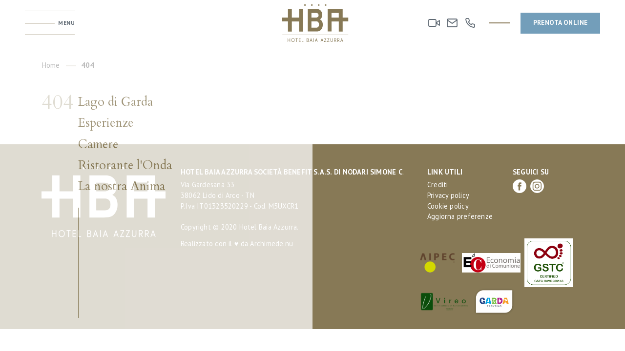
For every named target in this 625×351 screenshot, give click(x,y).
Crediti (437, 184)
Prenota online (560, 22)
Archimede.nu (271, 243)
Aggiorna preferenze (460, 216)
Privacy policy (448, 195)
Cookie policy (448, 206)
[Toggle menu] (50, 23)
